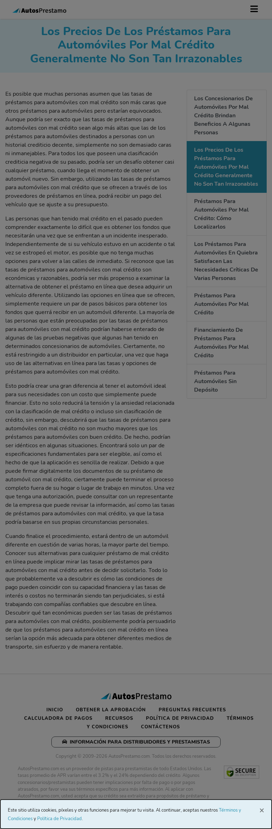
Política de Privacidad (59, 819)
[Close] (261, 810)
